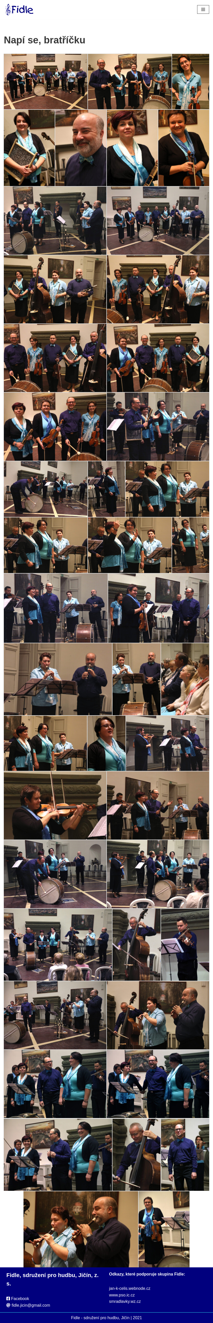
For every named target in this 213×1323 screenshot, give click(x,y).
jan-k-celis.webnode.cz (130, 1288)
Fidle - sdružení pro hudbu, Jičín (100, 1318)
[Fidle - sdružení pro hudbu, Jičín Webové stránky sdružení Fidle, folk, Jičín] (19, 10)
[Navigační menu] (203, 9)
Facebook (20, 1298)
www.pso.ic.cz (122, 1295)
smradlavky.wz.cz (125, 1301)
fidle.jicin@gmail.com (31, 1305)
